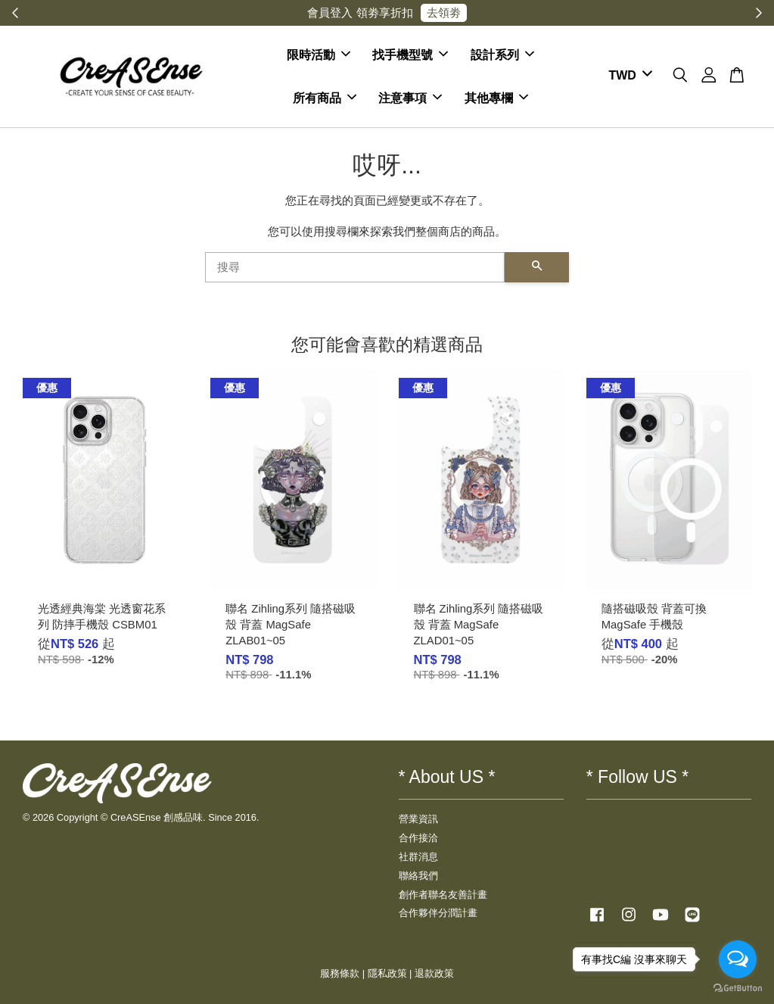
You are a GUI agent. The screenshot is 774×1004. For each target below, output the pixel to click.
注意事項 (410, 98)
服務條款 (339, 973)
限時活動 (318, 54)
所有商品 (324, 98)
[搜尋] (355, 267)
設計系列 (502, 54)
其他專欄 (496, 98)
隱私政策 (387, 973)
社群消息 (418, 856)
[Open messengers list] (738, 959)
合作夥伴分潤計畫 (438, 912)
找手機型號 (410, 54)
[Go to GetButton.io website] (737, 988)
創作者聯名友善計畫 (443, 894)
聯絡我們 (418, 875)
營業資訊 (418, 819)
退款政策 (434, 973)
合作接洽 (418, 837)
